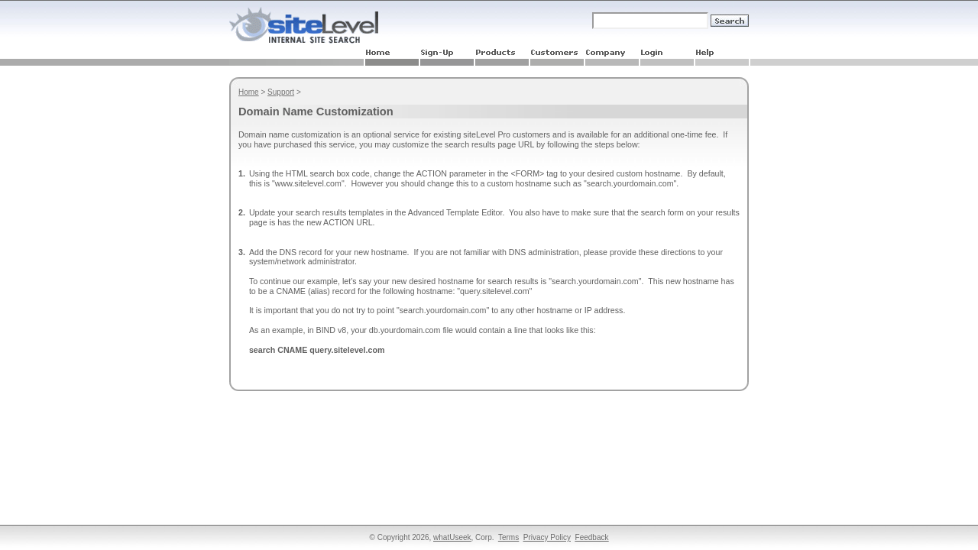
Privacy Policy (547, 537)
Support (280, 92)
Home (248, 92)
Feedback (592, 537)
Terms (508, 537)
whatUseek (452, 537)
